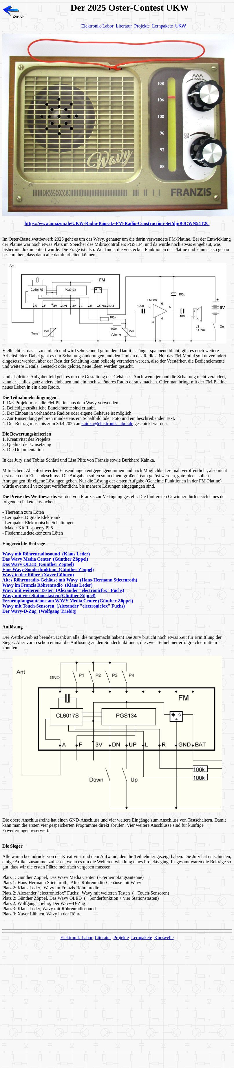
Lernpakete (162, 25)
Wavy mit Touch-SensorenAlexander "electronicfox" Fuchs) (63, 606)
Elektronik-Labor (97, 25)
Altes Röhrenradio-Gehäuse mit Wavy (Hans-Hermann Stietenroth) (69, 579)
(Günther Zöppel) (78, 595)
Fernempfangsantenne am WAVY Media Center (50, 600)
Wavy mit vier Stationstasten (31, 595)
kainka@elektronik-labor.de (107, 423)
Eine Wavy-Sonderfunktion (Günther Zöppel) (48, 569)
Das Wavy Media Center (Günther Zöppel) (45, 559)
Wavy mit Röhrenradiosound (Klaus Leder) (46, 553)
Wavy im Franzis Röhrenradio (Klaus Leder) (47, 585)
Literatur (124, 25)
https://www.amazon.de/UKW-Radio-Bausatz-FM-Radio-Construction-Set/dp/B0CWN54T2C (117, 223)
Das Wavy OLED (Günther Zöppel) (38, 564)
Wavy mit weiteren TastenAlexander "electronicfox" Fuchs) (63, 590)
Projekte (142, 25)
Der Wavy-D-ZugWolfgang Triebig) (39, 611)
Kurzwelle (164, 937)
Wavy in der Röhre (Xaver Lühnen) (38, 574)
